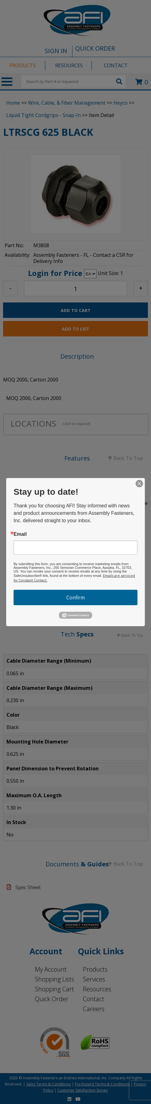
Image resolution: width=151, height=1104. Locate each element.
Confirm (75, 597)
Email (20, 533)
